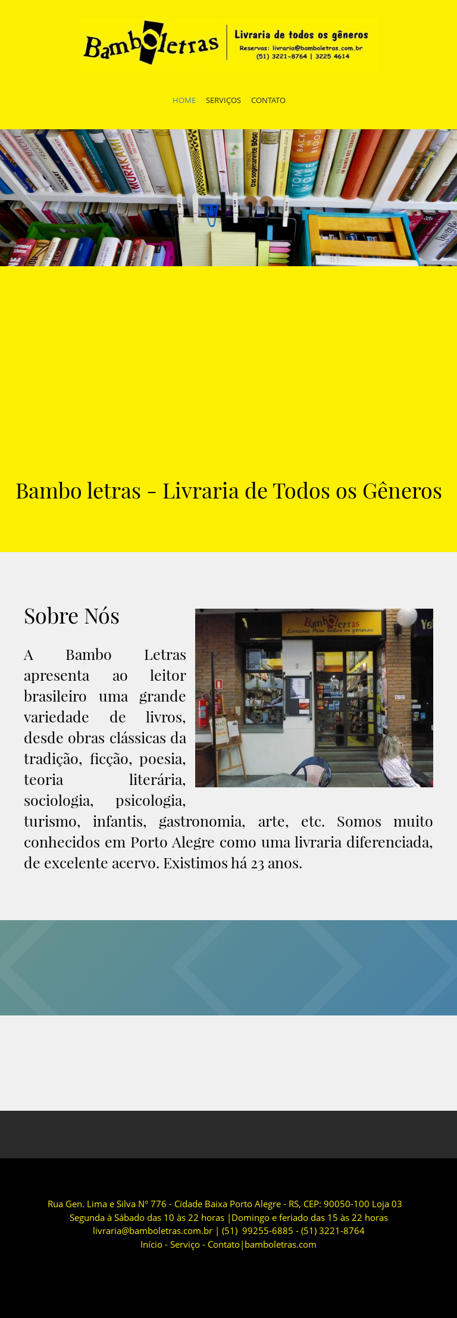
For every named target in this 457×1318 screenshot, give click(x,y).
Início (151, 1244)
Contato (224, 1244)
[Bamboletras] (228, 44)
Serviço (185, 1244)
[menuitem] (184, 101)
